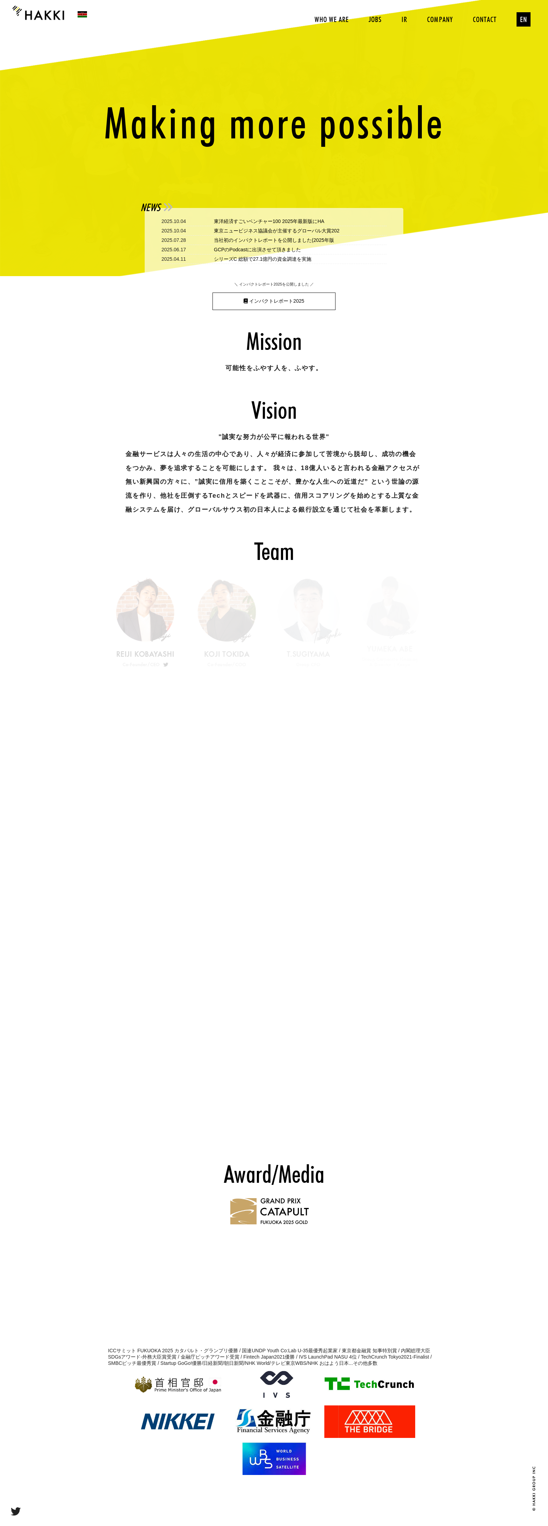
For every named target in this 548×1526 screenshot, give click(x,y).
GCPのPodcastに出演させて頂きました (257, 249)
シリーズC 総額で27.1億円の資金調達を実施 (262, 259)
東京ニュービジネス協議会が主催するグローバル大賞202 (276, 230)
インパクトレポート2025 (274, 301)
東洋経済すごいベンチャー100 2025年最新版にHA (269, 221)
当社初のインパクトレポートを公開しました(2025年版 (274, 240)
